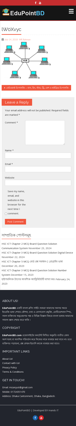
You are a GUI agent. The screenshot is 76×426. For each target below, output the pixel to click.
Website (9, 177)
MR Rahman (24, 39)
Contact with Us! (11, 363)
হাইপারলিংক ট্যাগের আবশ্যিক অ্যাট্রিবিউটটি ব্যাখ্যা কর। (28, 279)
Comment (11, 122)
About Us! (7, 358)
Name (9, 150)
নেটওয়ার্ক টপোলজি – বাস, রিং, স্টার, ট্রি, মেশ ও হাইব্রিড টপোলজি (37, 87)
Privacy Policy (9, 367)
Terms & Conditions (13, 371)
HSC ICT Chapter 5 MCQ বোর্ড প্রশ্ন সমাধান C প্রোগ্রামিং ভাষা (32, 261)
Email (9, 164)
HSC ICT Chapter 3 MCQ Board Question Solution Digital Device (37, 252)
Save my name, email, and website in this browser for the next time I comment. (17, 202)
